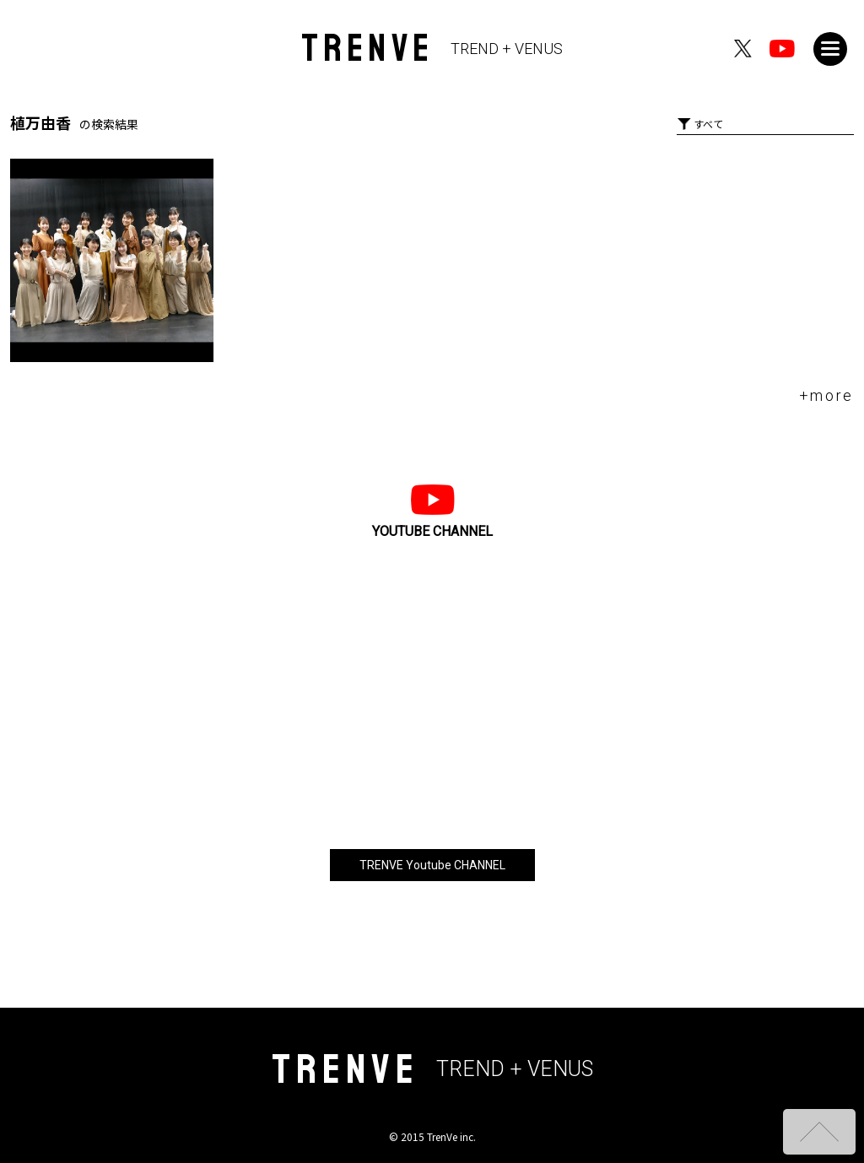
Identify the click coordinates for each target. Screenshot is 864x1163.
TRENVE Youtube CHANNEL (432, 865)
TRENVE (432, 48)
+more (827, 395)
